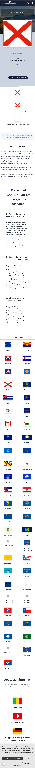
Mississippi (8, 495)
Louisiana (8, 456)
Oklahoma (8, 576)
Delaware (27, 377)
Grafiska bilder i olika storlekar (17, 98)
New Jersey (8, 535)
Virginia (8, 642)
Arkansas (8, 363)
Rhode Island (27, 590)
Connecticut (8, 377)
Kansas (8, 443)
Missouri (27, 495)
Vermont (27, 629)
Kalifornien (27, 429)
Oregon (27, 576)
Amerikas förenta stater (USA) (17, 60)
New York (27, 535)
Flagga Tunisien (17, 723)
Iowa (8, 429)
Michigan (8, 482)
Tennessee (8, 615)
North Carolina (8, 546)
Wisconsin (27, 655)
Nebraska (27, 508)
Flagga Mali (17, 707)
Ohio (26, 563)
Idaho (27, 403)
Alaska (8, 350)
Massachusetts (27, 469)
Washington (27, 642)
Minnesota (27, 482)
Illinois (8, 416)
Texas (27, 615)
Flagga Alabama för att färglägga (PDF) (17, 124)
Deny (6, 758)
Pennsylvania (8, 590)
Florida (8, 390)
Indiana (27, 416)
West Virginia (8, 653)
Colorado (27, 363)
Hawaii (8, 403)
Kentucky (27, 443)
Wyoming (8, 668)
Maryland (8, 469)
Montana (8, 508)
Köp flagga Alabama (18, 77)
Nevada (8, 522)
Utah (8, 629)
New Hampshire (27, 522)
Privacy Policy (19, 765)
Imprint (14, 765)
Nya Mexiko (8, 563)
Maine (27, 456)
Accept (17, 758)
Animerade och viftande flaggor (17, 111)
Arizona (27, 350)
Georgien (27, 390)
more (28, 758)
